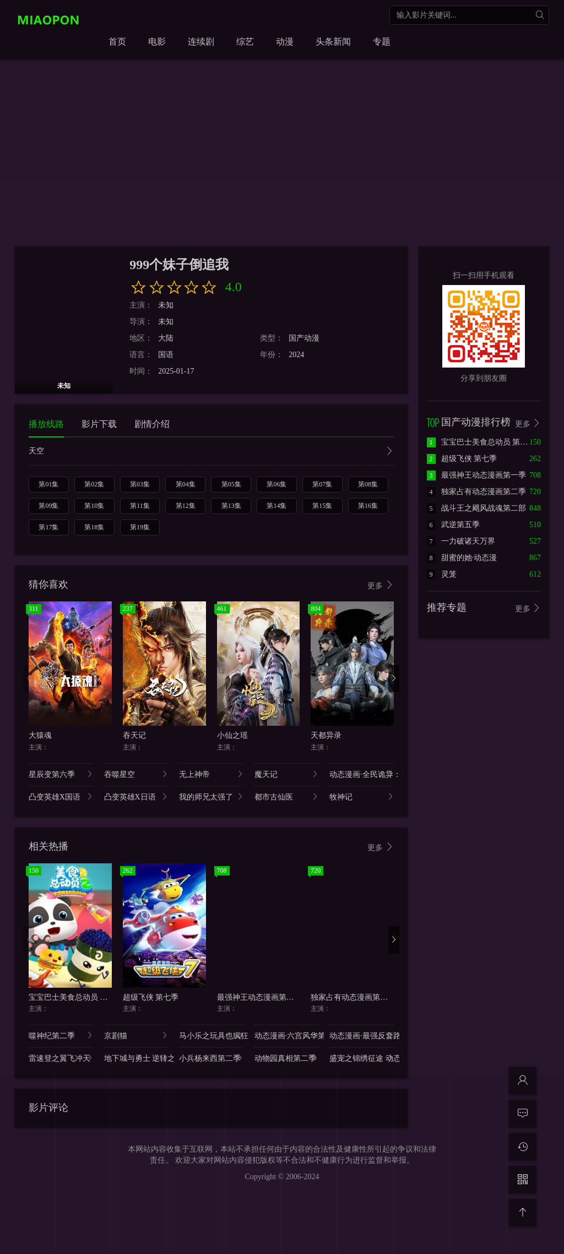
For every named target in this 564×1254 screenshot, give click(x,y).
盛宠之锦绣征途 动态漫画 (361, 1058)
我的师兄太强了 (211, 796)
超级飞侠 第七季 (151, 997)
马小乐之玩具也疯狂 (211, 1035)
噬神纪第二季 (61, 1035)
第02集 (94, 484)
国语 (165, 355)
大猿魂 (40, 735)
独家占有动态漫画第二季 (353, 997)
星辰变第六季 (61, 774)
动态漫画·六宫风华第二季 (286, 1035)
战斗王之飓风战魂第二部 (476, 508)
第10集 (94, 506)
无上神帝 (211, 774)
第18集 (94, 527)
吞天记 (134, 735)
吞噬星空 (136, 774)
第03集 (140, 484)
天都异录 (326, 735)
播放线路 (46, 424)
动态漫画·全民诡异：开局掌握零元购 (361, 774)
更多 (380, 585)
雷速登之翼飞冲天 (61, 1058)
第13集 (231, 506)
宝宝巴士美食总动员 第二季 (76, 997)
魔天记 (286, 774)
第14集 (276, 506)
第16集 (368, 506)
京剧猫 (136, 1035)
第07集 (322, 484)
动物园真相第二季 (286, 1058)
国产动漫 (304, 338)
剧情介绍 (152, 424)
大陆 (165, 338)
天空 (211, 452)
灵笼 (442, 574)
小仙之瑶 (232, 735)
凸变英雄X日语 (136, 796)
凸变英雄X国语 (61, 796)
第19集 (140, 527)
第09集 (48, 506)
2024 (296, 355)
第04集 (186, 484)
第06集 (276, 484)
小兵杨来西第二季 (211, 1058)
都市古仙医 (286, 796)
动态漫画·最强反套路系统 (361, 1035)
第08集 (368, 484)
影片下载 (99, 424)
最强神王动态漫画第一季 (259, 997)
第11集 (140, 506)
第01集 (48, 484)
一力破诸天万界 (461, 541)
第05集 (231, 484)
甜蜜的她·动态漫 (462, 558)
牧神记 (361, 796)
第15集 (322, 506)
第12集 (186, 506)
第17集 (48, 527)
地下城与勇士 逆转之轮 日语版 (136, 1058)
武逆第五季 (453, 525)
